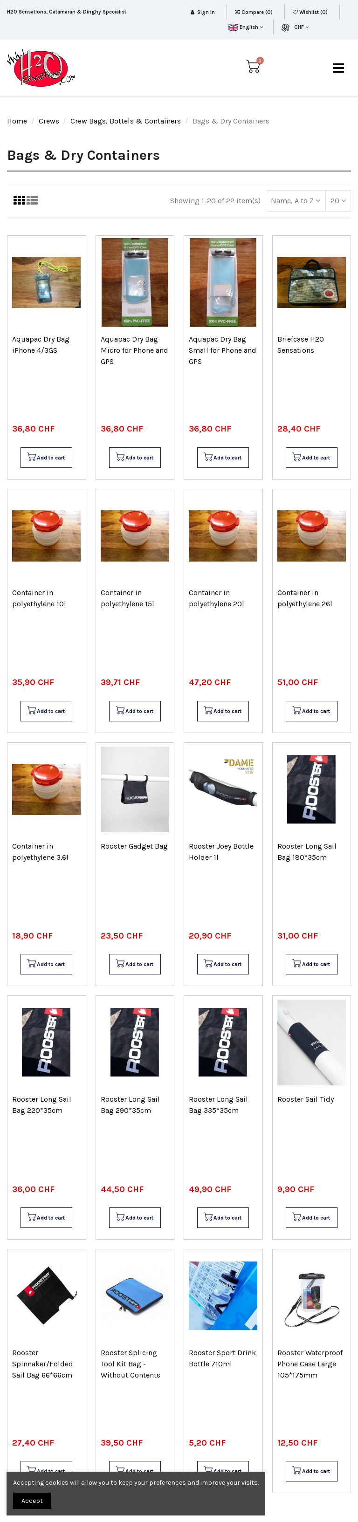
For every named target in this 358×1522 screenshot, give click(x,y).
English (245, 27)
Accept (32, 1501)
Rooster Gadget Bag (134, 846)
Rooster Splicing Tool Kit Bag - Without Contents (130, 1363)
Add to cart (46, 457)
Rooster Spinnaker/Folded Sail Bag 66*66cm (42, 1363)
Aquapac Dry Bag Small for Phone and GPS (222, 350)
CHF (301, 27)
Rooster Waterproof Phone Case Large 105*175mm (310, 1363)
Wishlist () (311, 12)
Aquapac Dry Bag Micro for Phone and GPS (134, 350)
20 (338, 200)
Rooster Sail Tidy (305, 1099)
